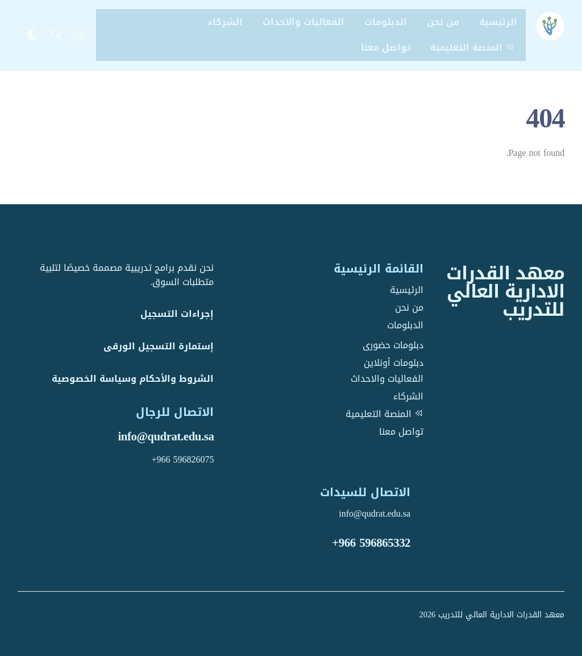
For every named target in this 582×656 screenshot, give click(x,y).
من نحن (443, 22)
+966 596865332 (371, 542)
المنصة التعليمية (473, 47)
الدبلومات (385, 22)
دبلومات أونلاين (393, 363)
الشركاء (225, 22)
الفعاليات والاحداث (303, 22)
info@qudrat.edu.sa (166, 436)
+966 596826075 (182, 459)
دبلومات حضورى (393, 345)
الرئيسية (498, 22)
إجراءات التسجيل (177, 314)
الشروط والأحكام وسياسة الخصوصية (133, 378)
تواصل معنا (385, 47)
